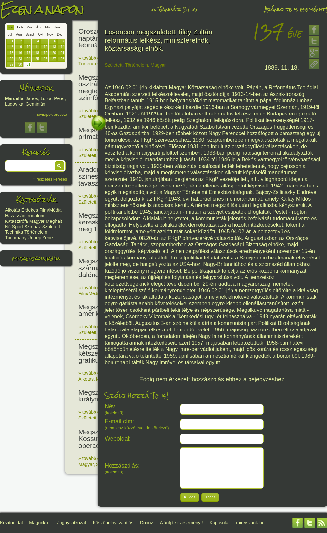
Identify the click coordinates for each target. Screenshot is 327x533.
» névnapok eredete (49, 114)
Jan (10, 27)
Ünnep (34, 237)
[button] (59, 165)
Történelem (35, 232)
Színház (32, 226)
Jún (57, 27)
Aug (19, 34)
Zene (48, 237)
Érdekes (29, 210)
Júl (10, 34)
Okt (40, 34)
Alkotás (12, 210)
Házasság (15, 215)
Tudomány (15, 237)
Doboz (146, 522)
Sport (17, 226)
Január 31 (174, 9)
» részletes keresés (50, 179)
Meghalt (54, 221)
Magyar (37, 221)
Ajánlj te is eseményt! (295, 9)
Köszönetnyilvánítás (113, 522)
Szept (30, 34)
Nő (8, 226)
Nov (50, 34)
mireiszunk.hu (36, 258)
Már (29, 27)
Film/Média (50, 210)
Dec (60, 34)
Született (51, 226)
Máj (47, 27)
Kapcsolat (220, 522)
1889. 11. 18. (282, 67)
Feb (20, 27)
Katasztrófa (16, 221)
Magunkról (39, 522)
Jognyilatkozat (71, 522)
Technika (14, 232)
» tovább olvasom (96, 58)
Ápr (39, 27)
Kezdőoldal (11, 522)
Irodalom (35, 215)
